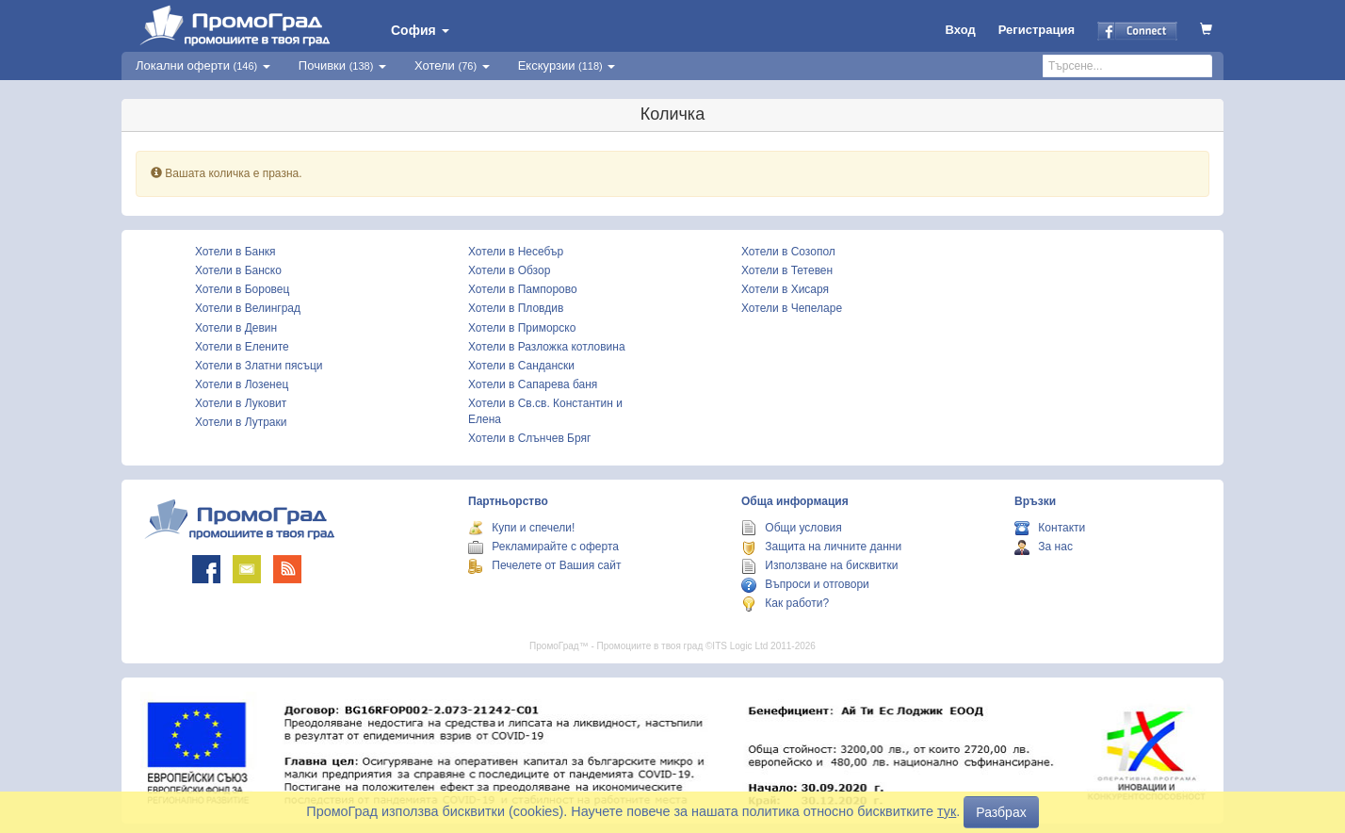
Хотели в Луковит (240, 403)
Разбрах (1001, 812)
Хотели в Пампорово (522, 289)
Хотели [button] (452, 65)
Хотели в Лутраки (240, 422)
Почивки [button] (342, 65)
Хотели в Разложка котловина (546, 346)
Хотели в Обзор (509, 270)
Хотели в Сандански (521, 365)
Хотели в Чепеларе (791, 308)
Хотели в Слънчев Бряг (529, 438)
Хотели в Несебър (515, 251)
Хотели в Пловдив (515, 308)
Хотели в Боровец (242, 289)
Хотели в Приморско (521, 328)
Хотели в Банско (238, 270)
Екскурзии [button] (567, 65)
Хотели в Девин (236, 328)
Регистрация (1036, 30)
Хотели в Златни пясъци (259, 365)
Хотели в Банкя (235, 251)
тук (946, 811)
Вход (961, 30)
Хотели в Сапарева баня (532, 384)
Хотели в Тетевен (787, 270)
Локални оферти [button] (203, 65)
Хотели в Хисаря (785, 289)
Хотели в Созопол (788, 251)
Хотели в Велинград (247, 308)
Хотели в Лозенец (241, 384)
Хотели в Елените (242, 346)
